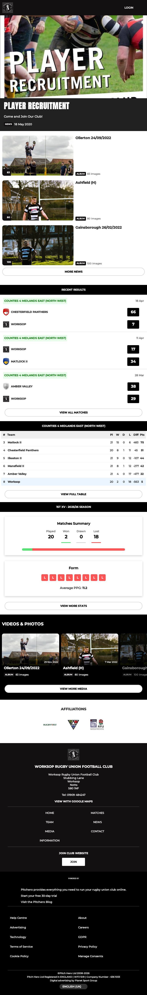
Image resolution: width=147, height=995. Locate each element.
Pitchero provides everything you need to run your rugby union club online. (73, 889)
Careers (83, 927)
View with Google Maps (74, 801)
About (82, 918)
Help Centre (18, 918)
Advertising (18, 927)
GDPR (82, 937)
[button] (141, 124)
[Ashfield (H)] (38, 200)
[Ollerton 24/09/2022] (38, 156)
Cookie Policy (19, 956)
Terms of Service (21, 946)
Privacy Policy (87, 946)
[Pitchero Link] (73, 883)
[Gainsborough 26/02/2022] (38, 245)
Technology (18, 937)
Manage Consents (90, 956)
